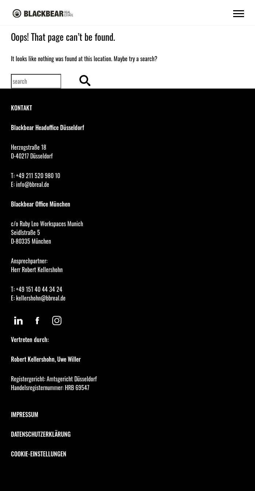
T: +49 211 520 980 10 (35, 175)
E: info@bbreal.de (30, 184)
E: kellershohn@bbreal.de (38, 298)
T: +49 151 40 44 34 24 (36, 289)
